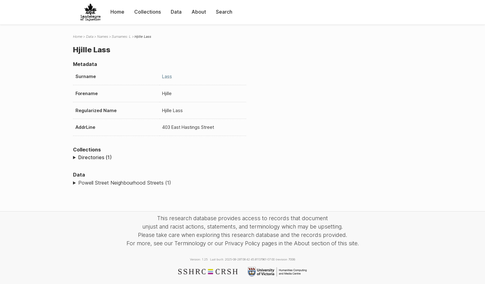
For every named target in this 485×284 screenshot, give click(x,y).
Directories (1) (95, 157)
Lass (167, 76)
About (198, 12)
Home (117, 12)
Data (176, 12)
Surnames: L (121, 36)
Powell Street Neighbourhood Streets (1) (124, 183)
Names (102, 36)
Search (224, 12)
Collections (147, 12)
